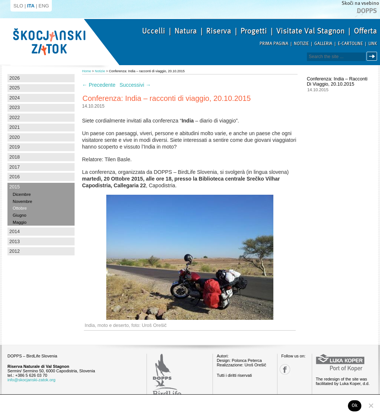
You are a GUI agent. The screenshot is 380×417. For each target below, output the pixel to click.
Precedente (99, 85)
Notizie (301, 44)
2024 (14, 98)
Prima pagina (274, 44)
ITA (31, 6)
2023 (14, 107)
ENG (43, 6)
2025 (14, 87)
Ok (355, 405)
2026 (14, 78)
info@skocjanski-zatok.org (31, 380)
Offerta (365, 31)
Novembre (22, 201)
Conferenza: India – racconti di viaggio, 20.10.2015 (337, 81)
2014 (14, 231)
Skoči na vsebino (360, 3)
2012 (14, 251)
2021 (14, 127)
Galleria (323, 44)
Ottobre (20, 208)
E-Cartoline (350, 44)
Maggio (19, 222)
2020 (14, 137)
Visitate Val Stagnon (310, 31)
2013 (14, 241)
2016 (14, 176)
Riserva (218, 31)
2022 (14, 117)
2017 (14, 167)
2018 (14, 157)
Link (372, 44)
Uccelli (153, 31)
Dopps (367, 10)
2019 (14, 147)
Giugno (19, 215)
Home (86, 71)
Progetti (254, 31)
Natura (186, 31)
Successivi (135, 85)
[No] (370, 405)
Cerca (373, 56)
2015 (14, 187)
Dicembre (22, 194)
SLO (18, 6)
